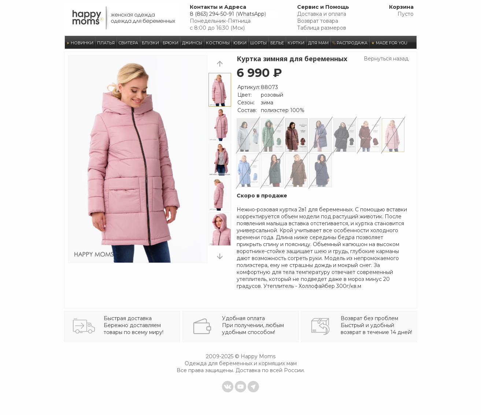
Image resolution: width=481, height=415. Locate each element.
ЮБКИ (240, 42)
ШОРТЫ (258, 42)
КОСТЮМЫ (218, 42)
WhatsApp (250, 14)
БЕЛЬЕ (277, 42)
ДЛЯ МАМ (318, 42)
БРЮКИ (170, 42)
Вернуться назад (386, 58)
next (219, 256)
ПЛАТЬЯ (106, 42)
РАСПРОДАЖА (349, 42)
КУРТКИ (296, 42)
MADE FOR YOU (389, 42)
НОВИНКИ (79, 42)
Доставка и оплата (321, 14)
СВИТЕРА (128, 42)
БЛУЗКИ (150, 42)
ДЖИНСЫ (192, 42)
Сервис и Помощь (323, 7)
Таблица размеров (321, 28)
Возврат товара (317, 21)
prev (219, 63)
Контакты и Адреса (218, 7)
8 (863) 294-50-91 (212, 14)
